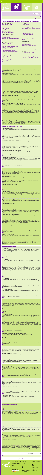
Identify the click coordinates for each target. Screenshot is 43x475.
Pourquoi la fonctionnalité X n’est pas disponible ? (28, 56)
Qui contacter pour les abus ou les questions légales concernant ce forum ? (31, 57)
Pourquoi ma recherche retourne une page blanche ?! (28, 43)
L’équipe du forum (23, 455)
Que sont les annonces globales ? (6, 59)
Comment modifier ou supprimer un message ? (8, 44)
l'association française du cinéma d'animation (36, 462)
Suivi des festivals (24, 469)
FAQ (36, 18)
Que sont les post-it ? (5, 61)
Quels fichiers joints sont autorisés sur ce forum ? (28, 52)
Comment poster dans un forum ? (6, 43)
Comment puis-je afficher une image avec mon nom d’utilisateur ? (10, 38)
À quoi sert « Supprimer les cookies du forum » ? (8, 32)
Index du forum (5, 455)
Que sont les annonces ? (5, 60)
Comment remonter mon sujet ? (6, 53)
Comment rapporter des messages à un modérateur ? (9, 50)
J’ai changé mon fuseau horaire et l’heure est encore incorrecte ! (10, 36)
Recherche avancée (38, 14)
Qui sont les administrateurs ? (25, 24)
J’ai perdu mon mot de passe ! (6, 28)
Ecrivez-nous (23, 466)
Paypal (15, 468)
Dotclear (37, 470)
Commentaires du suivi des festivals (26, 470)
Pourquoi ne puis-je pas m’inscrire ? (6, 31)
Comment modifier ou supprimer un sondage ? (8, 47)
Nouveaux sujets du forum (25, 472)
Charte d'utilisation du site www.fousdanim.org (25, 465)
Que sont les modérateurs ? (25, 25)
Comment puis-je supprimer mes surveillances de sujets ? (29, 49)
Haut (3, 71)
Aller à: (27, 453)
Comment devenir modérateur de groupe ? (27, 27)
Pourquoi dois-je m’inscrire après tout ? (7, 25)
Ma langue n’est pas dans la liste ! (6, 37)
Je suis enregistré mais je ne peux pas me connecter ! (9, 29)
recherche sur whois (16, 445)
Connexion (39, 18)
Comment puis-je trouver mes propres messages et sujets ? (29, 45)
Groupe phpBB (29, 435)
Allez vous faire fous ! (14, 467)
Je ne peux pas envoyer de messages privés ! (27, 33)
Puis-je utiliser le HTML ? (5, 57)
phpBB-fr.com (23, 458)
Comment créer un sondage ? (6, 45)
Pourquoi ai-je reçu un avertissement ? (7, 49)
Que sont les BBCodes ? (5, 56)
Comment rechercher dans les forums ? (27, 42)
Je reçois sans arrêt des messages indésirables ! (28, 34)
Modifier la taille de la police (40, 16)
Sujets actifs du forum (24, 471)
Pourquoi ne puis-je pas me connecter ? (7, 24)
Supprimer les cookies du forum (29, 455)
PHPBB (33, 469)
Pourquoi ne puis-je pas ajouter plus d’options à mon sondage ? (10, 46)
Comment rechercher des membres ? (26, 44)
